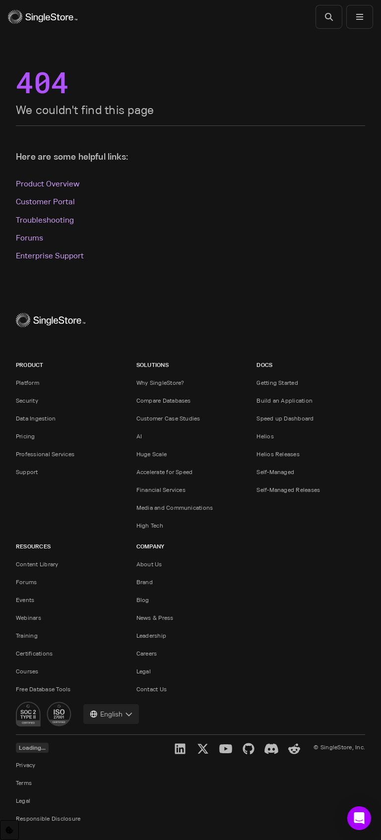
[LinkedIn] (180, 749)
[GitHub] (248, 749)
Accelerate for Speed (164, 472)
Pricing (25, 436)
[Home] (42, 17)
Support (27, 472)
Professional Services (45, 454)
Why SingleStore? (160, 382)
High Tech (149, 525)
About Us (149, 564)
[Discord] (271, 749)
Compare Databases (163, 400)
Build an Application (284, 400)
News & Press (155, 617)
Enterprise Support (50, 255)
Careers (146, 653)
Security (27, 400)
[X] (202, 749)
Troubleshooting (45, 220)
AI (139, 436)
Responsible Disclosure (48, 818)
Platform (27, 382)
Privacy (26, 765)
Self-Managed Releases (288, 489)
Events (25, 599)
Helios (264, 436)
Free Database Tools (43, 689)
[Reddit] (294, 749)
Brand (144, 582)
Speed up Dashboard (285, 418)
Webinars (28, 617)
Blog (142, 599)
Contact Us (151, 689)
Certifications (34, 653)
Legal (143, 671)
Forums (29, 237)
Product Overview (47, 183)
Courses (27, 671)
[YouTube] (225, 749)
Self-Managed (275, 472)
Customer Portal (45, 201)
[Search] (329, 17)
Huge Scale (151, 454)
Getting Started (277, 382)
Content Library (37, 564)
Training (27, 635)
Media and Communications (174, 507)
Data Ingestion (36, 418)
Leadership (151, 635)
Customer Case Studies (168, 418)
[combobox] (111, 714)
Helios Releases (278, 454)
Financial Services (161, 489)
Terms (24, 782)
